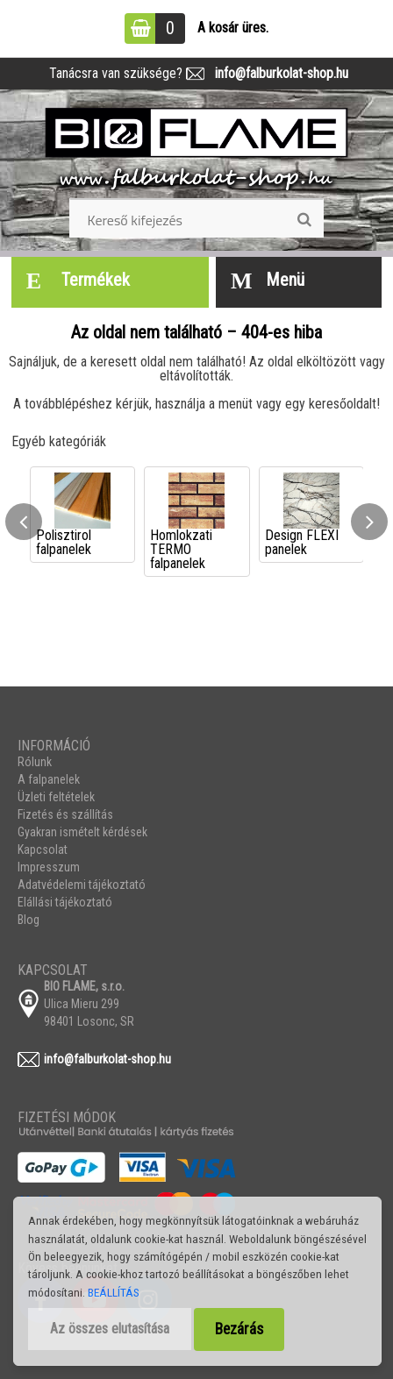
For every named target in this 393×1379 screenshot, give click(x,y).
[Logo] (196, 150)
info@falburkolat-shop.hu (276, 73)
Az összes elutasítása (109, 1328)
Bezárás (239, 1329)
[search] (304, 220)
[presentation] (23, 521)
